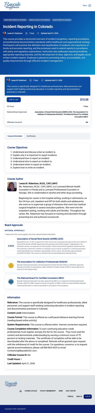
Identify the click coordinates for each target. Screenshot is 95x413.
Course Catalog (31, 391)
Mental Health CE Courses (39, 20)
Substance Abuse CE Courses (15, 20)
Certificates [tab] (31, 136)
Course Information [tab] (14, 136)
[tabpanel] (47, 255)
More (61, 391)
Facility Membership (48, 391)
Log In (87, 396)
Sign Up (79, 396)
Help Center (70, 391)
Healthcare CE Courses (62, 20)
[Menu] (87, 5)
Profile (70, 396)
